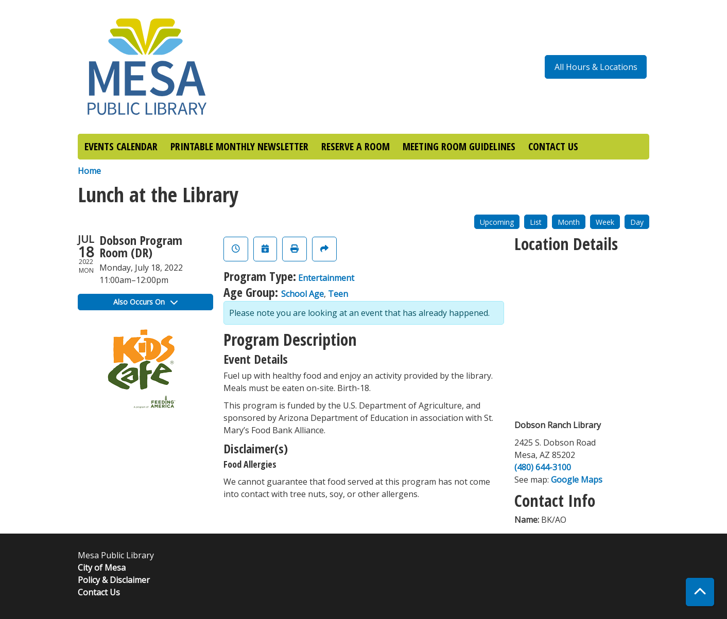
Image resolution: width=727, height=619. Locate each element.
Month (569, 222)
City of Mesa (102, 567)
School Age (302, 293)
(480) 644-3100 (542, 467)
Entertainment (326, 278)
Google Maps (576, 479)
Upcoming (497, 222)
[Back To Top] (700, 592)
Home (89, 170)
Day (637, 222)
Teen (338, 293)
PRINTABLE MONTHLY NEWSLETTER (239, 146)
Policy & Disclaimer (114, 580)
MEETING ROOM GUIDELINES (459, 146)
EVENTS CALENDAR (121, 146)
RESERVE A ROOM (355, 146)
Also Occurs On (145, 302)
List (536, 222)
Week (605, 222)
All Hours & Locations (596, 67)
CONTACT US (553, 146)
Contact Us (99, 592)
